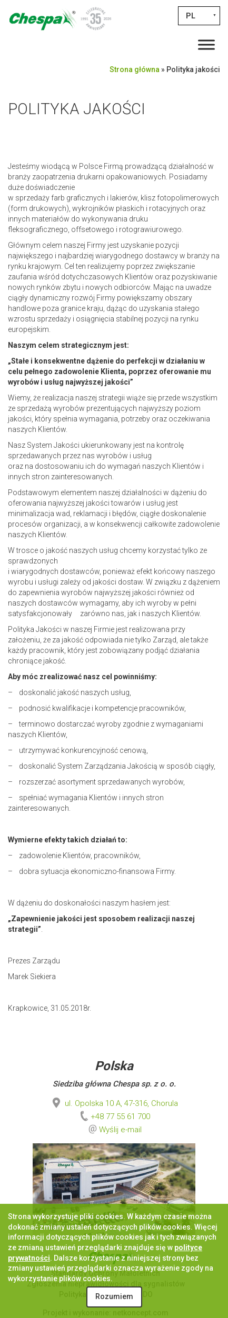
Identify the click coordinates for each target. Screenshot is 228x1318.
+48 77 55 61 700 (114, 1116)
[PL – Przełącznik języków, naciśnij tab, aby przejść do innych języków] (199, 15)
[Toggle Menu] (206, 44)
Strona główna (135, 69)
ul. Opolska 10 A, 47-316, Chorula (114, 1103)
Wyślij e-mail (120, 1129)
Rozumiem (114, 1296)
